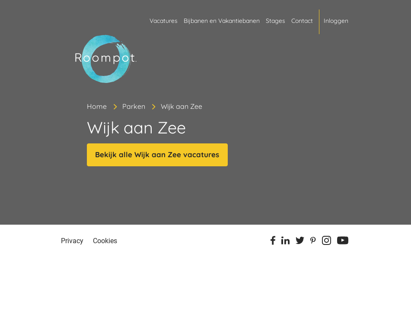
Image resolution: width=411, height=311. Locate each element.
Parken (133, 106)
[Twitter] (299, 242)
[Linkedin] (285, 242)
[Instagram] (326, 242)
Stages (275, 21)
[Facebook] (272, 242)
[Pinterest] (313, 242)
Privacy (72, 241)
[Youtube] (342, 242)
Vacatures (164, 21)
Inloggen (336, 21)
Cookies (105, 241)
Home (97, 106)
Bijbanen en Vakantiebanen (222, 21)
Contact (302, 21)
